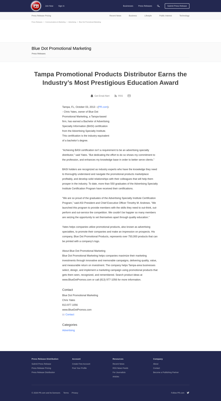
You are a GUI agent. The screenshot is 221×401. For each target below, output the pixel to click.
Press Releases (37, 22)
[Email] (129, 95)
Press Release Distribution (43, 372)
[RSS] (116, 95)
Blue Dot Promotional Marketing (90, 22)
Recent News (118, 364)
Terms (66, 393)
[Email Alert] (92, 95)
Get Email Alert (102, 96)
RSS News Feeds (120, 368)
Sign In (61, 6)
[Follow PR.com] (186, 392)
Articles (116, 376)
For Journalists (119, 372)
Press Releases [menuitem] (145, 6)
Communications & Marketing (55, 22)
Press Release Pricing (41, 368)
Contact (68, 314)
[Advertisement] (110, 32)
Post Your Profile (79, 368)
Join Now (49, 6)
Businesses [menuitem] (128, 6)
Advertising (72, 22)
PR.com (103, 107)
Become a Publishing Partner (166, 372)
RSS (120, 96)
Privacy (75, 393)
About (155, 364)
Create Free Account (81, 364)
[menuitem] (158, 6)
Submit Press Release (177, 6)
